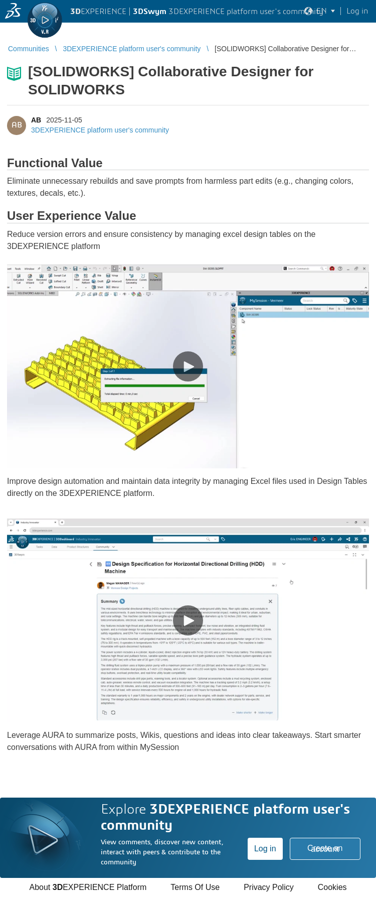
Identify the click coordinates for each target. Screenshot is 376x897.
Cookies (332, 887)
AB (36, 120)
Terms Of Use (195, 887)
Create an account (324, 848)
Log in (265, 848)
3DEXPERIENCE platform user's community (100, 130)
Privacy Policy (269, 887)
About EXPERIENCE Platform (87, 887)
